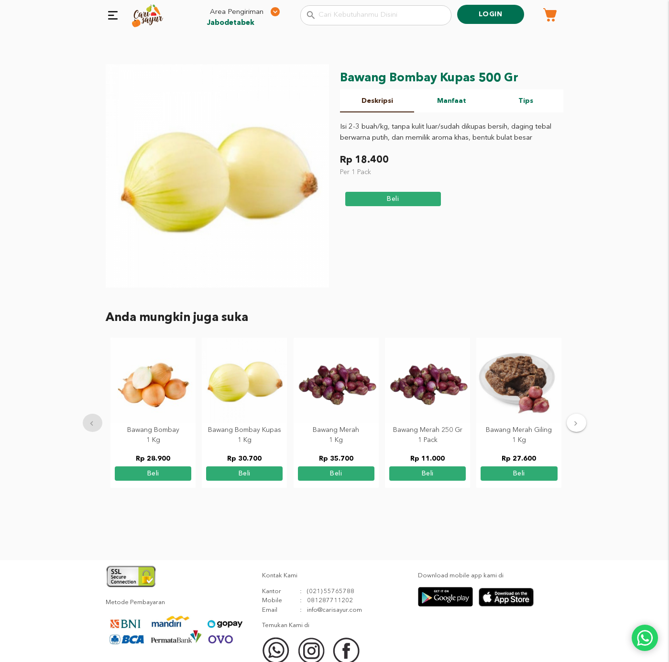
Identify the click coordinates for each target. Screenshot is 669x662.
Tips (525, 101)
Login (491, 14)
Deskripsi (377, 101)
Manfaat (451, 101)
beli (393, 199)
